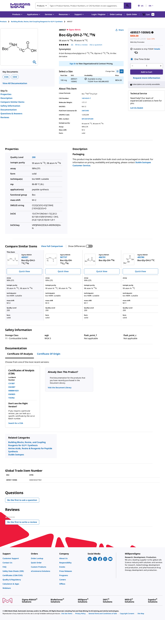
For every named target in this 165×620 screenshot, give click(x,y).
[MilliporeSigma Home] (20, 5)
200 (33, 157)
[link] (15, 558)
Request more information (146, 78)
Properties (6, 94)
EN (151, 5)
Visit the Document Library (59, 387)
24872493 (85, 111)
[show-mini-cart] (148, 14)
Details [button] (157, 49)
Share (120, 30)
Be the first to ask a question (22, 500)
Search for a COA (15, 423)
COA (6, 76)
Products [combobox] (40, 5)
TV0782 (11, 398)
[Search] (127, 6)
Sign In (73, 63)
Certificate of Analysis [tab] (20, 353)
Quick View (24, 271)
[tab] (5, 22)
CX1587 (11, 383)
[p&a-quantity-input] (146, 65)
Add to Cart (146, 72)
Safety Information (10, 105)
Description (6, 98)
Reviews (5, 117)
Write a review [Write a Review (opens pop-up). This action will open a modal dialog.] (81, 44)
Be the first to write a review (23, 523)
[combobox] (83, 6)
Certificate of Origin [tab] (48, 353)
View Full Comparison (52, 246)
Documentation (9, 109)
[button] (98, 14)
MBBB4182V (13, 390)
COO (15, 76)
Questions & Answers (11, 113)
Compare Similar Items (12, 102)
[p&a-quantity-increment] (161, 66)
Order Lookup (116, 14)
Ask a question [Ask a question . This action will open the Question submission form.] (96, 44)
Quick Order (131, 14)
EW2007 (11, 387)
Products (3, 21)
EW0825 (11, 394)
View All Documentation (15, 83)
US (140, 5)
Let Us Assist (136, 108)
